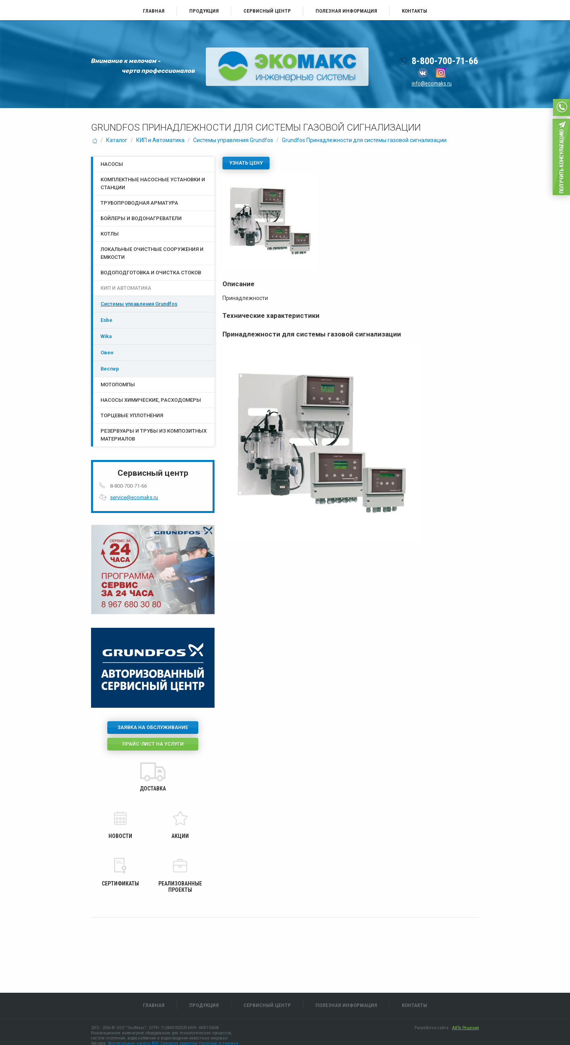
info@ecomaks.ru (432, 83)
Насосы (112, 164)
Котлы (110, 234)
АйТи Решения (465, 1027)
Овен (107, 352)
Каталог (116, 140)
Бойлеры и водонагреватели (141, 218)
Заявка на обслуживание (153, 727)
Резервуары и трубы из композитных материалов (154, 435)
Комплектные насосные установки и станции (153, 183)
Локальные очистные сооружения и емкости (152, 253)
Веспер (110, 369)
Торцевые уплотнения (132, 415)
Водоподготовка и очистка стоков (151, 273)
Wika (106, 336)
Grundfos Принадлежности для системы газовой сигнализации (364, 140)
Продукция (204, 11)
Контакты (414, 11)
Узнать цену (246, 163)
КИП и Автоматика (160, 140)
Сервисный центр (267, 11)
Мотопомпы (118, 385)
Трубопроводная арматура (139, 203)
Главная (154, 11)
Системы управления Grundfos (233, 140)
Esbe (106, 320)
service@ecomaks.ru (134, 497)
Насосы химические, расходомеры (151, 400)
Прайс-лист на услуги (153, 744)
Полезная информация (346, 11)
